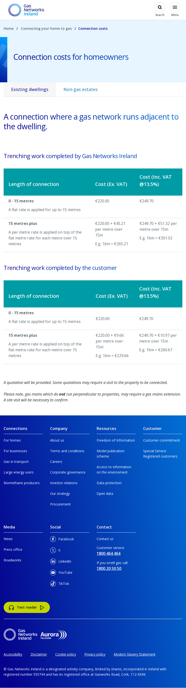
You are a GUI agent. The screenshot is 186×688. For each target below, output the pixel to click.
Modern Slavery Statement (134, 654)
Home (9, 28)
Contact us (105, 538)
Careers (56, 461)
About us (57, 440)
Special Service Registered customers (160, 454)
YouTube (61, 573)
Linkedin (60, 562)
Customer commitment (161, 440)
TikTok (59, 584)
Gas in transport (16, 461)
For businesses (15, 451)
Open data (105, 493)
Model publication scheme (110, 454)
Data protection (109, 483)
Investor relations (64, 483)
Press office (13, 549)
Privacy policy (94, 654)
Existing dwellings (29, 89)
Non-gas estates (80, 89)
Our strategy (60, 493)
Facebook (62, 540)
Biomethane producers (22, 483)
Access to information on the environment (114, 469)
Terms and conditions (67, 451)
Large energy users (19, 472)
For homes (12, 440)
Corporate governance (67, 472)
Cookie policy (65, 654)
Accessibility (13, 654)
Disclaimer (39, 654)
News (8, 538)
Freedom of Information (116, 440)
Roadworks (12, 560)
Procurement (60, 504)
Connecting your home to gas (46, 28)
